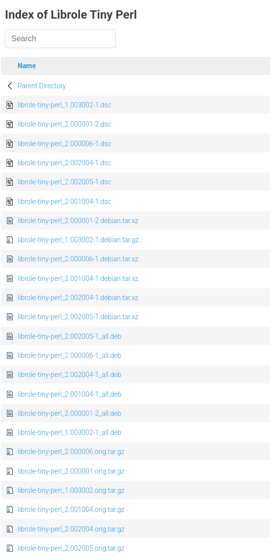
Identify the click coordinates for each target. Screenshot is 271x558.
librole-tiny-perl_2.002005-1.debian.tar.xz (78, 317)
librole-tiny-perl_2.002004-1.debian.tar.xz (78, 298)
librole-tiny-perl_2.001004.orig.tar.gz (71, 509)
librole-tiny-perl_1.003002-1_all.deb (69, 432)
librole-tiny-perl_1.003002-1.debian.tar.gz (78, 240)
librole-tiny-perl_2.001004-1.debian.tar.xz (78, 278)
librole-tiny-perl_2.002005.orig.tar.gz (71, 548)
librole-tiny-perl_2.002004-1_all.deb (69, 375)
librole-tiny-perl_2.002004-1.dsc (64, 163)
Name (27, 66)
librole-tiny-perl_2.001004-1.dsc (64, 201)
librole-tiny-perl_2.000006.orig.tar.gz (71, 452)
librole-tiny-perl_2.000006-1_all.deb (69, 355)
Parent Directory (42, 86)
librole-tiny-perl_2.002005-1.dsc (64, 182)
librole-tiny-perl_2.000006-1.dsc (64, 144)
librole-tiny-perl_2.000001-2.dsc (64, 124)
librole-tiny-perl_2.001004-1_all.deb (69, 394)
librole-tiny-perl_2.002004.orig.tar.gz (71, 529)
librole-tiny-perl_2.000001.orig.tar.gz (71, 471)
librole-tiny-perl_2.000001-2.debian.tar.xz (78, 221)
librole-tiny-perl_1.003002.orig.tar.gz (71, 490)
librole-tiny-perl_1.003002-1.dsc (64, 105)
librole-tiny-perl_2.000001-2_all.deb (69, 413)
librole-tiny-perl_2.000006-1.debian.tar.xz (78, 259)
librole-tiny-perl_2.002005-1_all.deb (69, 336)
